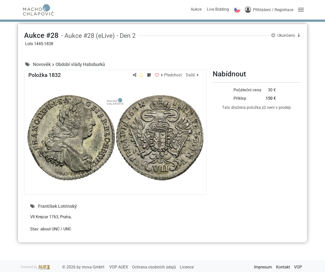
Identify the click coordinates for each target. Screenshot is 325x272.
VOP (298, 267)
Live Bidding (218, 9)
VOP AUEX (119, 267)
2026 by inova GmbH (63, 267)
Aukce (196, 9)
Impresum (263, 267)
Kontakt (283, 267)
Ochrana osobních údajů (154, 267)
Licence (187, 267)
